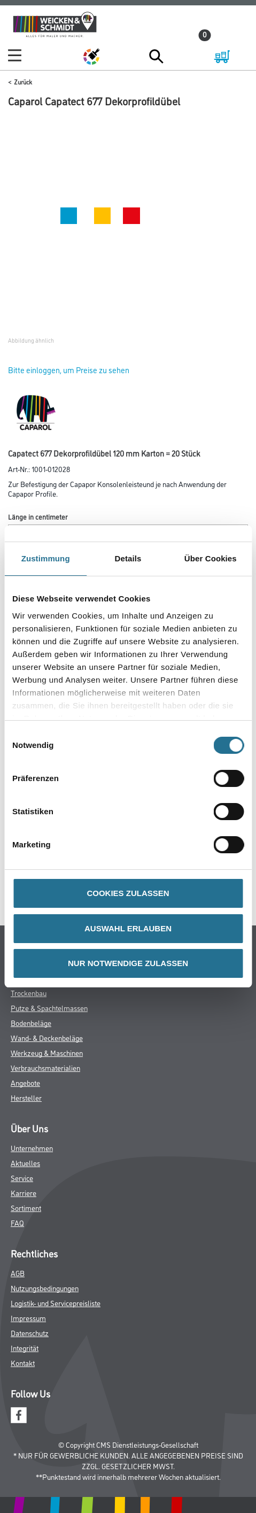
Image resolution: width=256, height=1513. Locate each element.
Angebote (25, 1082)
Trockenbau (28, 992)
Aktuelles (25, 1162)
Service (22, 1177)
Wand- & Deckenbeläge (47, 1037)
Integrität (24, 1347)
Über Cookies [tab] (210, 558)
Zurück (23, 81)
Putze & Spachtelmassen (49, 1007)
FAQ (17, 1222)
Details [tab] (128, 558)
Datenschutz (30, 1332)
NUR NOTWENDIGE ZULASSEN (128, 963)
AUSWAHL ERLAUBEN (128, 928)
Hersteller (26, 1097)
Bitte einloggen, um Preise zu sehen (68, 369)
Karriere (23, 1192)
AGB (18, 1273)
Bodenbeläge (31, 1022)
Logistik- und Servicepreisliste (55, 1303)
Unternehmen (32, 1148)
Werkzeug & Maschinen (47, 1052)
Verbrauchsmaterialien (45, 1067)
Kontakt (23, 1362)
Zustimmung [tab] (45, 558)
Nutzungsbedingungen (45, 1288)
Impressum (28, 1318)
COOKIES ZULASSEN (128, 893)
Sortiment (26, 1207)
